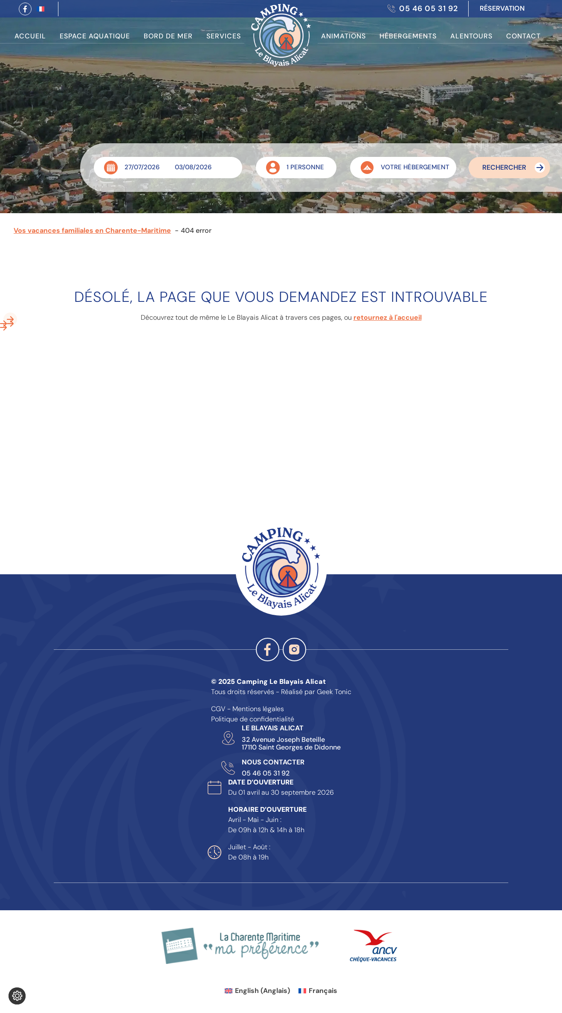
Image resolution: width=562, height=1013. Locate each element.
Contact (523, 36)
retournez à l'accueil (387, 317)
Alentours (471, 36)
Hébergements (408, 36)
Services (223, 36)
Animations (343, 36)
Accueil (30, 36)
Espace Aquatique (95, 36)
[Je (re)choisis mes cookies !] (17, 995)
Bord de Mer (168, 36)
